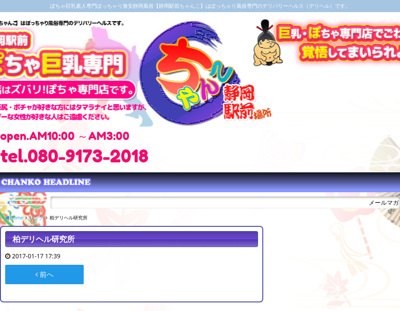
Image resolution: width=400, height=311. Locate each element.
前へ (44, 274)
